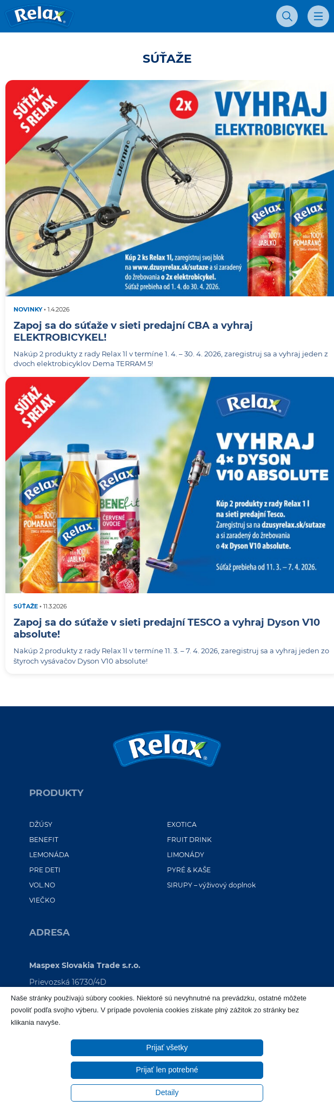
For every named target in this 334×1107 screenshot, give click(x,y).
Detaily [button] (167, 1092)
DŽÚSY (40, 824)
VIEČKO (42, 900)
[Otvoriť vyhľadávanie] (287, 16)
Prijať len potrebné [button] (167, 1069)
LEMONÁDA (49, 855)
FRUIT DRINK (189, 840)
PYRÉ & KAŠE (189, 870)
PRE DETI (45, 870)
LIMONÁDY (185, 855)
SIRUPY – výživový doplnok (211, 885)
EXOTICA (182, 824)
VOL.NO (42, 885)
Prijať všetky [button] (167, 1047)
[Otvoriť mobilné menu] (318, 16)
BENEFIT (43, 840)
